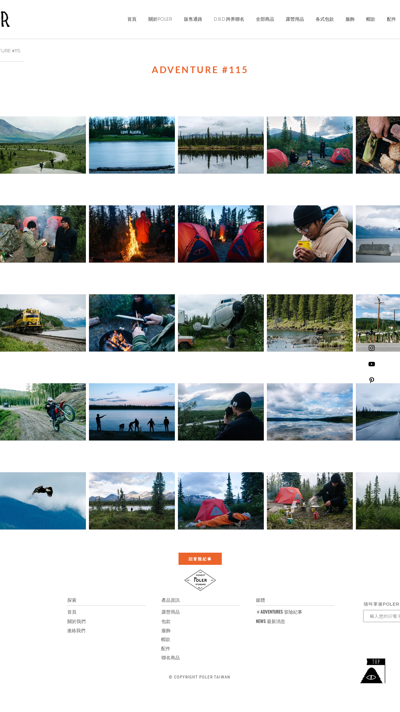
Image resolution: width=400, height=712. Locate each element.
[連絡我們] (76, 630)
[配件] (170, 648)
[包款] (170, 620)
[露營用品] (170, 611)
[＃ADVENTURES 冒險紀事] (279, 611)
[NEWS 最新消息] (270, 620)
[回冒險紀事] (200, 559)
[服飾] (170, 630)
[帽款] (170, 638)
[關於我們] (76, 620)
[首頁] (71, 611)
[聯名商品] (170, 657)
